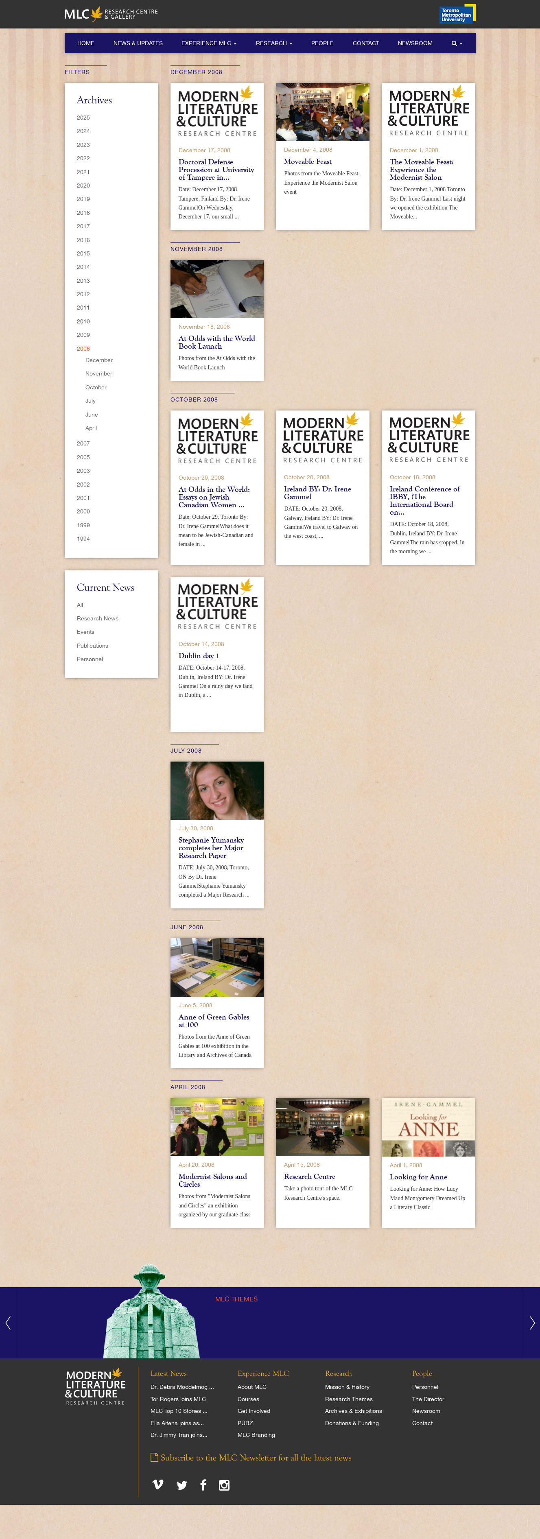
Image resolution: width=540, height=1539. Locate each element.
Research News (97, 618)
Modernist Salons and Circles (213, 1180)
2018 (83, 213)
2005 (83, 457)
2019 (83, 199)
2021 (83, 172)
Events (85, 632)
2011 (83, 307)
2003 (83, 470)
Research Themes (349, 1399)
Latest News (169, 1373)
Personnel (90, 659)
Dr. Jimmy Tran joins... (179, 1435)
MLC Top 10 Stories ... (179, 1411)
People (322, 43)
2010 (83, 321)
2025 (83, 117)
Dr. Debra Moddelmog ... (182, 1387)
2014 (83, 267)
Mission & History (347, 1387)
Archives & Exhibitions (353, 1411)
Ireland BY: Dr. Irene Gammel (317, 493)
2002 (83, 484)
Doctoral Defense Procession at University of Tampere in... (216, 169)
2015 (83, 253)
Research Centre (309, 1176)
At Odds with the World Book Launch (217, 342)
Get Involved (254, 1411)
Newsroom (415, 43)
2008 (83, 348)
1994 (83, 538)
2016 (83, 240)
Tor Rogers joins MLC (178, 1399)
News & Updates (138, 43)
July (90, 400)
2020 (83, 185)
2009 (83, 335)
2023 (83, 145)
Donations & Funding (352, 1423)
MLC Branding (256, 1435)
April (91, 428)
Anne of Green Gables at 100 (214, 1021)
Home (85, 43)
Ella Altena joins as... (177, 1423)
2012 (83, 294)
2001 (83, 498)
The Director (428, 1399)
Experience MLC (209, 43)
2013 (83, 280)
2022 (83, 158)
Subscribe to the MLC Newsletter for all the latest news (251, 1458)
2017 (83, 226)
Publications (92, 645)
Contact (366, 43)
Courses (248, 1399)
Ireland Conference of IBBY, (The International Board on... (425, 501)
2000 (83, 511)
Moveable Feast (308, 161)
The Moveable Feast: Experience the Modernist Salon (422, 169)
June (91, 414)
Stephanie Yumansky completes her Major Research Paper (211, 848)
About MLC (252, 1387)
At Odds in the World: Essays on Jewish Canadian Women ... (214, 497)
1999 (83, 525)
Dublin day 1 (199, 655)
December (99, 360)
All (80, 605)
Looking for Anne (418, 1176)
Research (274, 43)
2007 (83, 443)
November (98, 373)
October (96, 387)
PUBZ (245, 1423)
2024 (83, 131)
